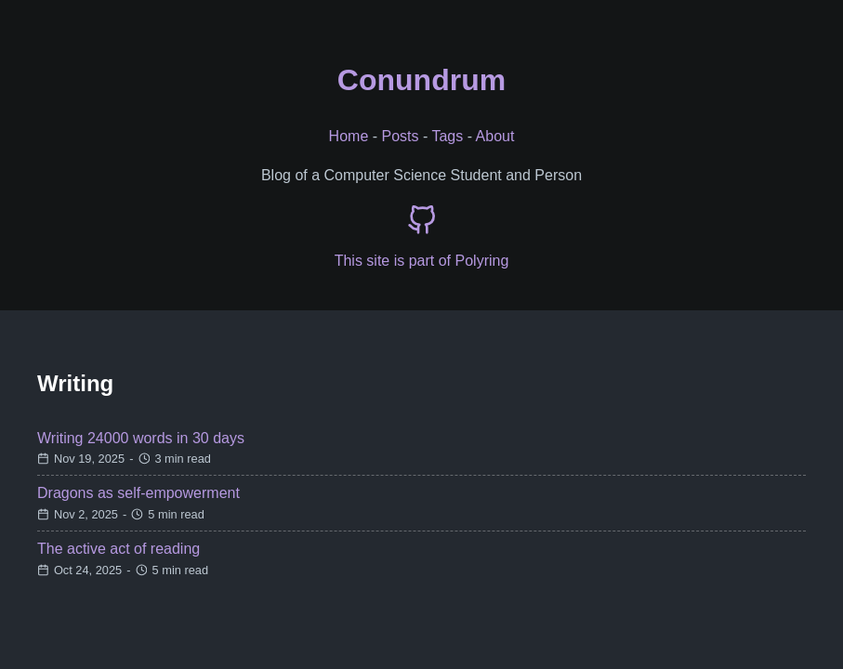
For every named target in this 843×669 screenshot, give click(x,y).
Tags (447, 136)
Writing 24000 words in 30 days (140, 438)
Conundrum (421, 80)
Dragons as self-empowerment (138, 493)
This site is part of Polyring (422, 261)
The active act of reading (118, 549)
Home (349, 136)
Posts (400, 136)
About (495, 136)
